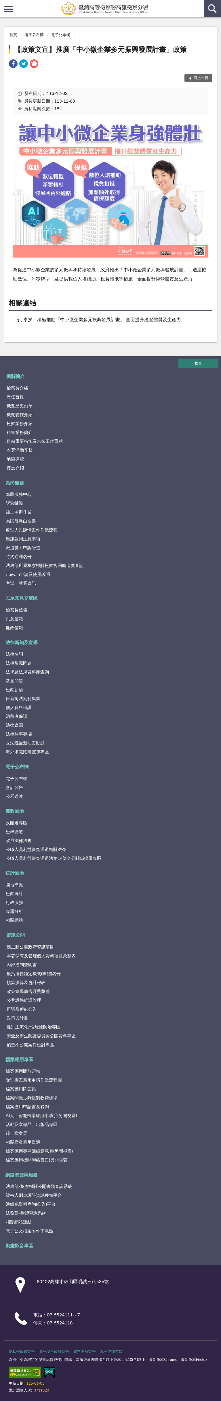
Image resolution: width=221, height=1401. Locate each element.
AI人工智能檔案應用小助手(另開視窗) (41, 1115)
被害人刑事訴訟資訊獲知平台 (34, 1195)
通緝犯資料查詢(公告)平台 (31, 1204)
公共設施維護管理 (24, 1000)
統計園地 (14, 873)
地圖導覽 (15, 458)
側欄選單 (8, 9)
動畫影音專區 (19, 1245)
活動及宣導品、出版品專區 (32, 1124)
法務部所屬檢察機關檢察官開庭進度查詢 (44, 565)
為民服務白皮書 (21, 520)
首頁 (13, 34)
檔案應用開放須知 (23, 1070)
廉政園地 (14, 811)
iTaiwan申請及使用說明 (28, 574)
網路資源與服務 (21, 1174)
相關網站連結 (19, 1221)
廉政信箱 (14, 627)
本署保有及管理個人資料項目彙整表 (41, 955)
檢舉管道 (14, 831)
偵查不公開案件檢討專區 (30, 1044)
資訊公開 (15, 935)
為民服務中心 (19, 494)
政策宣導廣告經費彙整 (28, 991)
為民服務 (14, 482)
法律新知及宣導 (21, 642)
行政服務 (14, 902)
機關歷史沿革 (20, 405)
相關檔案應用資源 (23, 1142)
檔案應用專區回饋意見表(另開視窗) (39, 1150)
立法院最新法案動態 (25, 742)
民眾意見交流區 (21, 598)
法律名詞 (14, 653)
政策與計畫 (17, 1017)
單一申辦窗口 (111, 1351)
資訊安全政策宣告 (54, 1351)
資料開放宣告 (84, 1351)
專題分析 (14, 911)
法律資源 (14, 725)
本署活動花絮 (20, 450)
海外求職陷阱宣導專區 (27, 751)
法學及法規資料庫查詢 (27, 671)
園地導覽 (14, 884)
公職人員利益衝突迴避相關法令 (36, 849)
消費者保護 (16, 716)
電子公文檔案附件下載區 (29, 1230)
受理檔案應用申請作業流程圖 (34, 1079)
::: (4, 4)
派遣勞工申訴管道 (23, 547)
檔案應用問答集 (21, 1088)
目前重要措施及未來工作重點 (35, 441)
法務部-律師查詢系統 (26, 1212)
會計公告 (14, 787)
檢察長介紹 (17, 387)
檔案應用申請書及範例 (27, 1106)
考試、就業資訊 (21, 583)
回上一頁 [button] (200, 77)
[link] (13, 64)
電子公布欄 (34, 34)
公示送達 (14, 796)
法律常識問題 (19, 662)
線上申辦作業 (19, 512)
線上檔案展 (16, 1133)
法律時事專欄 (19, 733)
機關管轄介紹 (20, 414)
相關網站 (14, 920)
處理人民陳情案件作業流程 (32, 529)
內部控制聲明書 (22, 964)
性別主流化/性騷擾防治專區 (33, 1026)
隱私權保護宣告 (22, 1351)
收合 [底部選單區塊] (198, 363)
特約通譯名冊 (19, 556)
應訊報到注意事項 (23, 538)
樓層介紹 (15, 467)
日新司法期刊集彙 (23, 698)
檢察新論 (14, 689)
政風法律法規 (19, 840)
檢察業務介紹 (20, 423)
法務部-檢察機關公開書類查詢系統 (39, 1186)
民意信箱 (14, 618)
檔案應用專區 (19, 1059)
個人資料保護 (19, 707)
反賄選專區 (16, 822)
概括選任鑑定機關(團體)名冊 (34, 973)
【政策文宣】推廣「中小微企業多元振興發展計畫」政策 (100, 49)
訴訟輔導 (14, 503)
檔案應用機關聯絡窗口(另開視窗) (37, 1159)
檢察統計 (14, 893)
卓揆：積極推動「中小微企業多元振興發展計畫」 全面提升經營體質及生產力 (102, 319)
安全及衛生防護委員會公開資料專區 (41, 1035)
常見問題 (14, 680)
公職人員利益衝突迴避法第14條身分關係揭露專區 (53, 858)
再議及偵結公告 (22, 1009)
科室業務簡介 (20, 432)
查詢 (212, 8)
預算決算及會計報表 (26, 982)
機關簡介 (15, 376)
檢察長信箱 (16, 609)
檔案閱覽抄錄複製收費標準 (32, 1097)
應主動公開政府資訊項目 (30, 946)
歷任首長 (15, 396)
